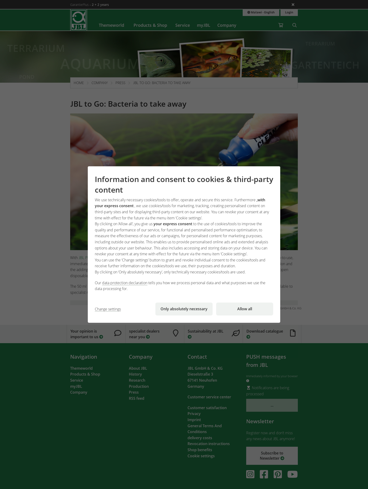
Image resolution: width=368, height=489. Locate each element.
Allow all (244, 308)
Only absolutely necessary (184, 308)
